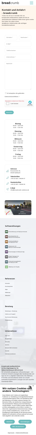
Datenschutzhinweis (22, 433)
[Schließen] (33, 386)
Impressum (11, 433)
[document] (18, 403)
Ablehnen (9, 422)
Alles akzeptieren (18, 426)
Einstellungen (25, 422)
